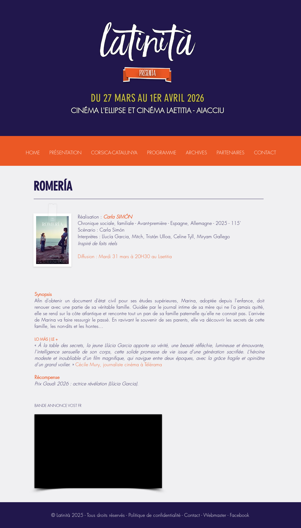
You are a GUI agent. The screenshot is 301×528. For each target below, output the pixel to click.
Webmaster (214, 515)
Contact (192, 515)
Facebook (239, 515)
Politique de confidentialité (154, 515)
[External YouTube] (98, 451)
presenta (147, 73)
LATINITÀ (147, 41)
